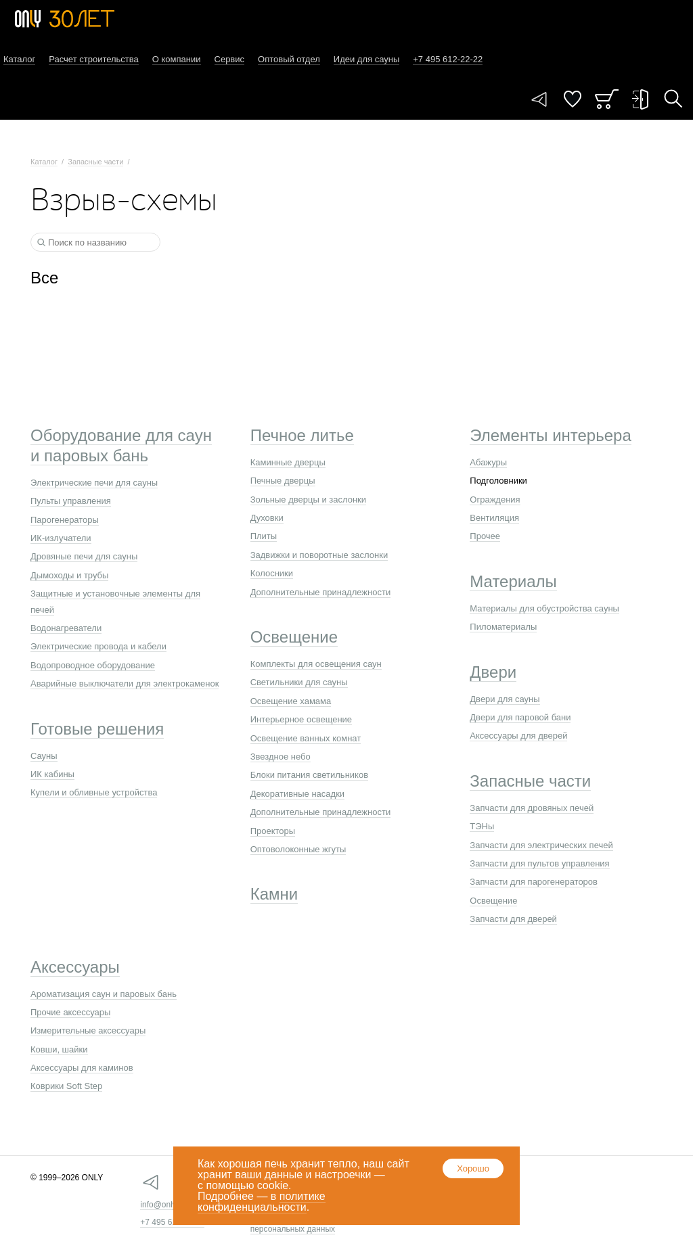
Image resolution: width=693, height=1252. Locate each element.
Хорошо (473, 1168)
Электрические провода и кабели (98, 646)
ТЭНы (482, 826)
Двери (493, 672)
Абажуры (488, 462)
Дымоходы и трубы (69, 575)
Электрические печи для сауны (94, 483)
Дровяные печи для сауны (83, 556)
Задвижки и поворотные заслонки (319, 555)
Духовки (267, 518)
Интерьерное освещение (301, 719)
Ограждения (495, 499)
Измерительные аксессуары (88, 1030)
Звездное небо (280, 756)
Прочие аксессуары (70, 1012)
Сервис (230, 59)
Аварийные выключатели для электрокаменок (124, 683)
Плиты (263, 536)
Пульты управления (70, 501)
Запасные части (95, 162)
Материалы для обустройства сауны (544, 608)
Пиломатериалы (503, 627)
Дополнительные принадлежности (320, 592)
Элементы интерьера (550, 435)
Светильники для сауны (299, 682)
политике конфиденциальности (262, 1201)
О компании (176, 59)
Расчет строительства (94, 59)
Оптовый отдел (289, 59)
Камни (274, 894)
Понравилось (572, 99)
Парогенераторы (64, 520)
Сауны (44, 756)
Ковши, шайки (59, 1049)
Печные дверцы (282, 481)
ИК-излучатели (60, 538)
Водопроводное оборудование (92, 665)
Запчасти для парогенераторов (534, 882)
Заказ (607, 99)
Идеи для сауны (366, 59)
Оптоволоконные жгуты (298, 849)
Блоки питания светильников (309, 775)
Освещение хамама (291, 701)
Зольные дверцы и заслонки (308, 499)
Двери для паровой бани (520, 717)
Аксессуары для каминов (81, 1068)
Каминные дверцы (288, 462)
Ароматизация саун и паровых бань (103, 994)
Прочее (485, 536)
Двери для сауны (504, 699)
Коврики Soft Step (66, 1086)
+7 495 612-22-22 (172, 1222)
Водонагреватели (66, 628)
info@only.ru (162, 1204)
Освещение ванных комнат (305, 738)
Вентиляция (494, 518)
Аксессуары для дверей (518, 736)
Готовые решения (97, 729)
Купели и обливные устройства (93, 792)
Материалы (513, 581)
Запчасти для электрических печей (541, 845)
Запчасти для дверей (513, 919)
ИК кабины (52, 774)
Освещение (294, 637)
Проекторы (272, 831)
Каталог (19, 59)
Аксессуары (75, 967)
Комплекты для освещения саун (316, 664)
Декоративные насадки (297, 794)
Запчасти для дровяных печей (532, 808)
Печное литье (302, 435)
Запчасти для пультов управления (539, 863)
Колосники (271, 573)
